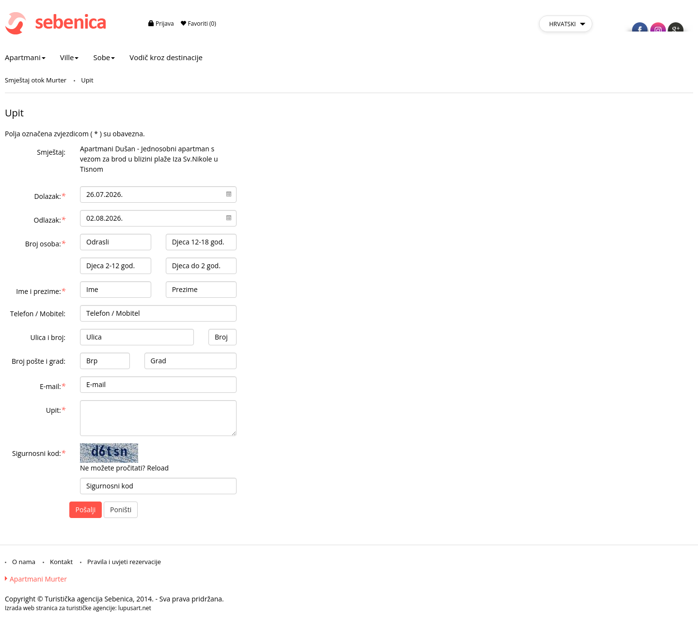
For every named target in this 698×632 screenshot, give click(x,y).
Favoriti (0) (198, 23)
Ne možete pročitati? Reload (124, 467)
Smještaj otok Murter (35, 80)
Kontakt (61, 561)
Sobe (104, 57)
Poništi (120, 509)
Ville (69, 57)
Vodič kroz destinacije (166, 57)
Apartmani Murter (38, 578)
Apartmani (25, 57)
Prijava (161, 23)
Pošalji (86, 509)
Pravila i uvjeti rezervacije (124, 561)
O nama (23, 561)
